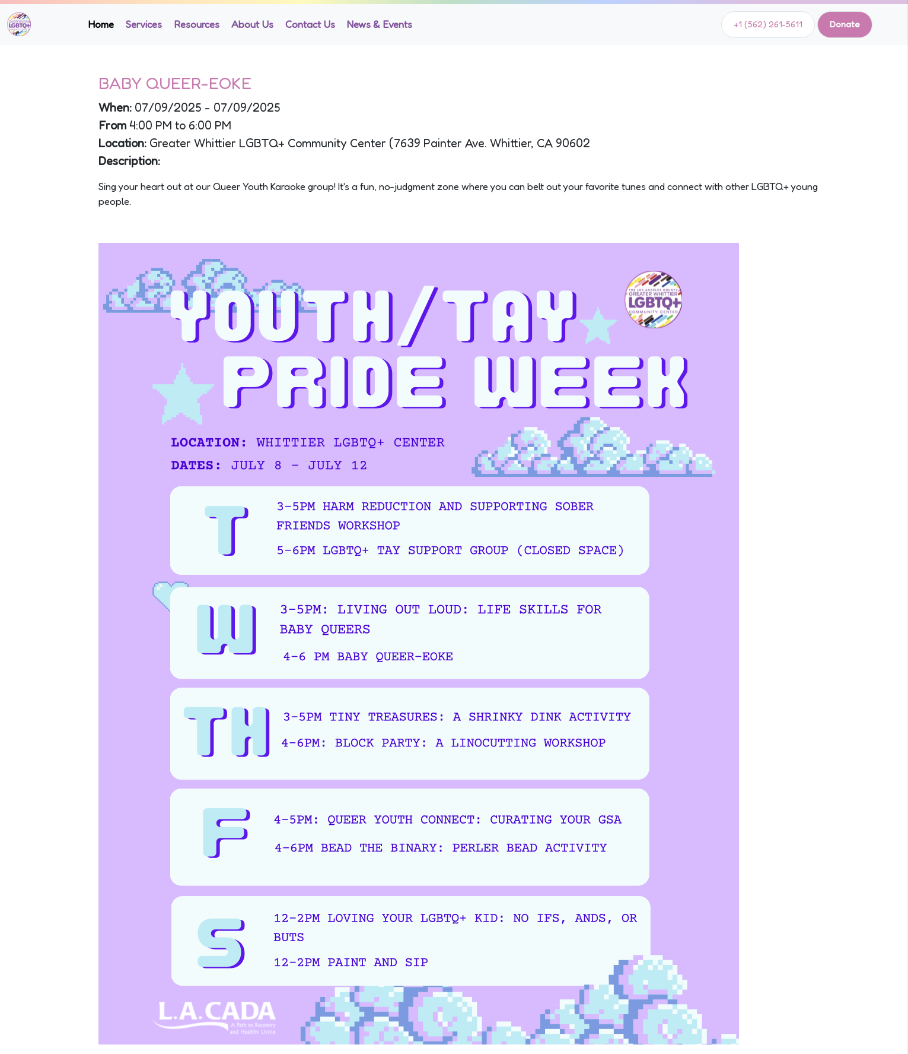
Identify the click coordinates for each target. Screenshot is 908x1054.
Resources (196, 24)
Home (101, 24)
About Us (252, 24)
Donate (845, 24)
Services (144, 24)
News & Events (379, 24)
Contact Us (310, 24)
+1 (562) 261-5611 (768, 24)
